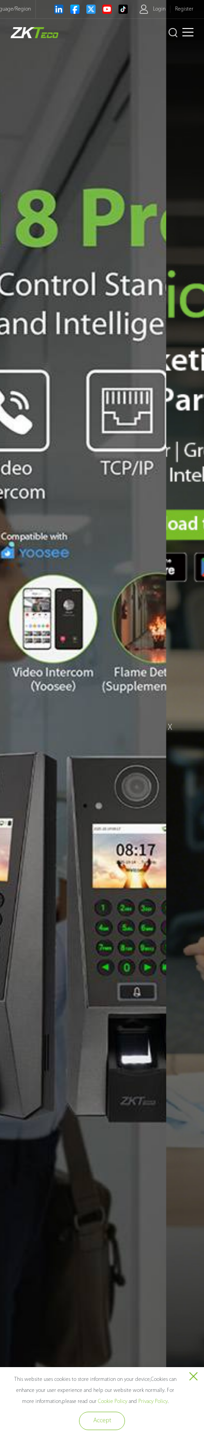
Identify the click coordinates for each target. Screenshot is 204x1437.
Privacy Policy (153, 1401)
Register (184, 9)
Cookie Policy (112, 1401)
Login (159, 9)
